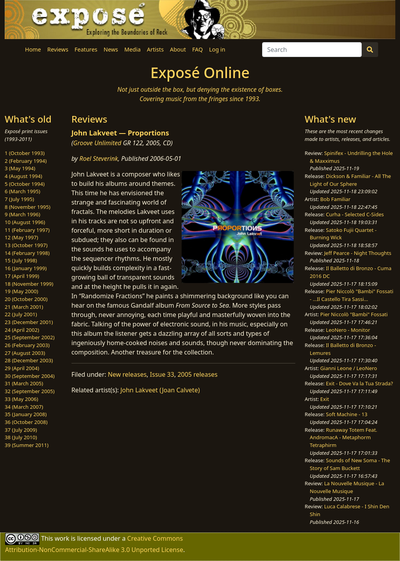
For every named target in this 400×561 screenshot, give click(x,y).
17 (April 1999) (22, 276)
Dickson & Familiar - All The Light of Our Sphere (350, 180)
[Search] (312, 49)
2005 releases (197, 374)
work (62, 538)
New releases (127, 374)
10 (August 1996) (25, 222)
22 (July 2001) (21, 314)
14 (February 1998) (27, 252)
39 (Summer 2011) (26, 445)
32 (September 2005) (30, 391)
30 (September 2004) (30, 375)
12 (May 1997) (21, 237)
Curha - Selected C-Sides (355, 214)
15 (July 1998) (21, 260)
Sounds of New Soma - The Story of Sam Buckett (350, 464)
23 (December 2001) (29, 322)
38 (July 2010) (21, 437)
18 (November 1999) (29, 283)
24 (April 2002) (22, 329)
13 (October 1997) (26, 245)
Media (132, 49)
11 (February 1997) (27, 229)
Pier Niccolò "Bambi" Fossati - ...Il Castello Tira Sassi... (351, 295)
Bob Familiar (335, 199)
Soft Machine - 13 (346, 414)
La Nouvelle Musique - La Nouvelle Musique (347, 487)
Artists (155, 49)
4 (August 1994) (23, 176)
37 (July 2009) (21, 429)
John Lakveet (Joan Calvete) (160, 390)
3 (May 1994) (20, 168)
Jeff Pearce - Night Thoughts (357, 252)
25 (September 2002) (30, 337)
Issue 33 (162, 374)
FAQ (197, 49)
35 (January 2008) (25, 414)
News (111, 49)
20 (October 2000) (26, 299)
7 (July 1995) (19, 199)
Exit (324, 398)
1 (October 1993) (25, 153)
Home (33, 49)
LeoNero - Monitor (348, 329)
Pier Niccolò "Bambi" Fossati (354, 314)
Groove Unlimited (97, 143)
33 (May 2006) (21, 398)
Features (86, 49)
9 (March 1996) (22, 214)
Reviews (57, 49)
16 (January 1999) (25, 268)
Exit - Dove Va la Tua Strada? (359, 383)
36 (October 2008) (26, 422)
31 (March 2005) (24, 383)
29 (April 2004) (22, 368)
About (178, 49)
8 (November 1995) (27, 206)
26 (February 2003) (27, 345)
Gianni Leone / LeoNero (348, 368)
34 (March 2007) (24, 406)
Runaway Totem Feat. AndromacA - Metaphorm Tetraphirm (343, 437)
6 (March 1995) (22, 191)
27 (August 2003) (25, 352)
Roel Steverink (98, 158)
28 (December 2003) (29, 360)
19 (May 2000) (21, 291)
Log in (217, 49)
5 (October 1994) (25, 183)
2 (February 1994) (25, 160)
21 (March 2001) (24, 306)
